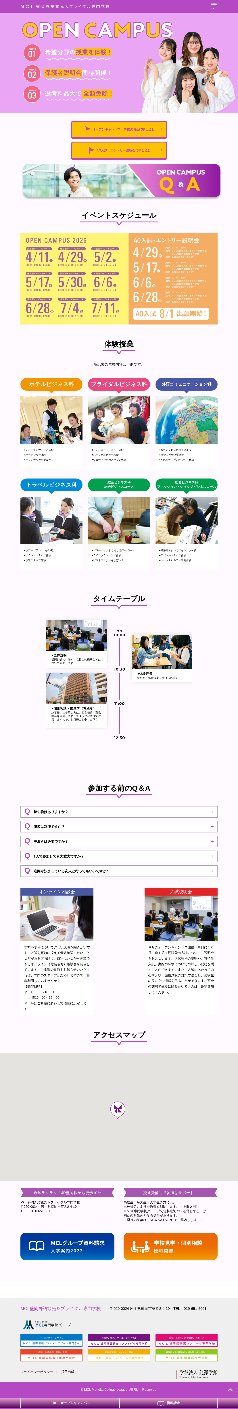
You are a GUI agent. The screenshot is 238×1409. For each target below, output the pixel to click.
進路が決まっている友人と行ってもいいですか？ (67, 871)
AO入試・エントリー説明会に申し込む (124, 151)
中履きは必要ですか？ (46, 842)
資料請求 (168, 1403)
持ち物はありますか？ (46, 812)
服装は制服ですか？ (44, 827)
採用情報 (67, 1373)
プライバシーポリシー (36, 1373)
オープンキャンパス (70, 1403)
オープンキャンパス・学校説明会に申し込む (122, 129)
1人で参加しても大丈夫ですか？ (54, 856)
